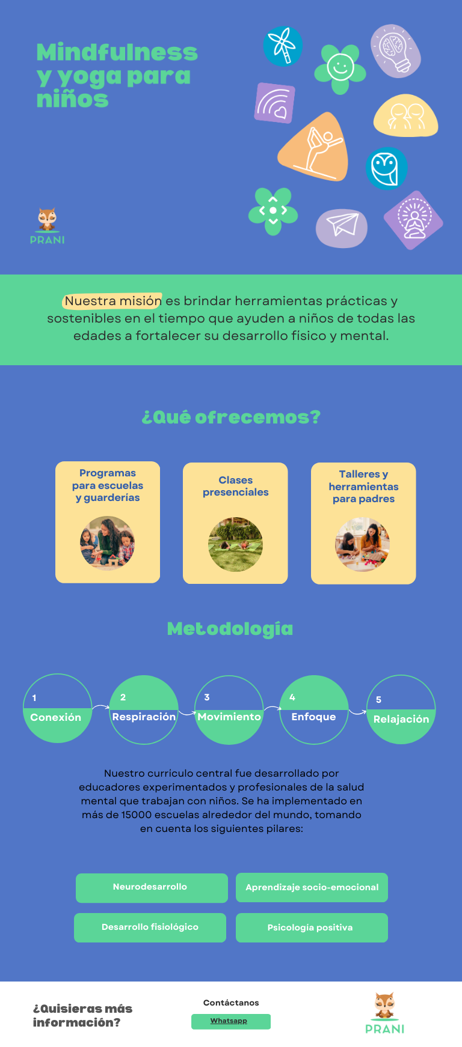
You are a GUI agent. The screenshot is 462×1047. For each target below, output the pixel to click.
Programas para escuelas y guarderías (107, 485)
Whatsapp (229, 1021)
